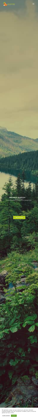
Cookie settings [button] (6, 415)
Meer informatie (19, 217)
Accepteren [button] (14, 415)
